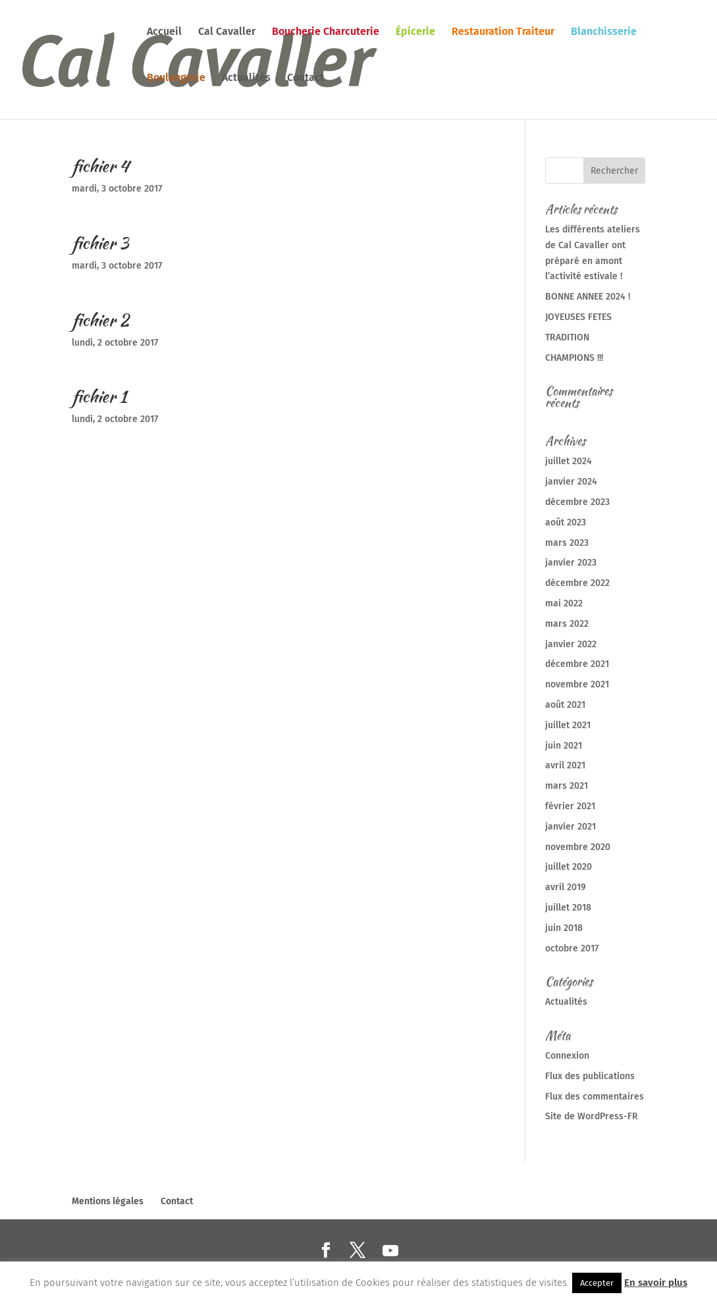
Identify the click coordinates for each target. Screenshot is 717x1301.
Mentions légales (108, 1201)
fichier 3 (100, 242)
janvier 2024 (571, 481)
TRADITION (567, 337)
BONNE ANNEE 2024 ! (587, 296)
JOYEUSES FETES (578, 317)
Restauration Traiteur (503, 32)
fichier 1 (99, 396)
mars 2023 (567, 542)
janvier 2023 (571, 562)
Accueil (164, 32)
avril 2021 (565, 765)
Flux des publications (590, 1076)
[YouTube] (390, 1251)
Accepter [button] (597, 1283)
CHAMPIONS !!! (574, 357)
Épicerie (415, 32)
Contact (305, 78)
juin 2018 (564, 928)
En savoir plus (655, 1282)
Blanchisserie (604, 32)
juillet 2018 (568, 907)
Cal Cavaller (226, 32)
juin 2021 (563, 745)
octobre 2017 (571, 948)
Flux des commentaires (594, 1096)
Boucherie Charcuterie (325, 32)
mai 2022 (564, 603)
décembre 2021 (577, 664)
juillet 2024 (568, 461)
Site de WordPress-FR (591, 1116)
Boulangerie (176, 78)
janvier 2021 (570, 826)
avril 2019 (565, 887)
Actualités (246, 78)
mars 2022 (567, 623)
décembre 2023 (577, 502)
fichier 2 (100, 319)
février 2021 (570, 806)
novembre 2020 (577, 847)
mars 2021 (566, 785)
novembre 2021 (577, 684)
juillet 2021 (568, 725)
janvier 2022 (571, 644)
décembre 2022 (577, 583)
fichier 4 (100, 165)
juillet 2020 (568, 866)
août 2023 (565, 522)
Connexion (567, 1055)
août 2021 (565, 704)
